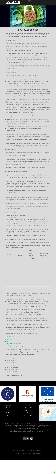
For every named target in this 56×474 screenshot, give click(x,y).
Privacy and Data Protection (18, 450)
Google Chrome (10, 336)
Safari (8, 341)
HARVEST (8, 407)
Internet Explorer (10, 339)
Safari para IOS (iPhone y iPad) (14, 343)
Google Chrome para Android (13, 345)
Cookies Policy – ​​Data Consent (34, 450)
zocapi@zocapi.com (27, 410)
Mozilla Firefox (10, 338)
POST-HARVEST (7, 410)
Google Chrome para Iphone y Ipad (15, 346)
